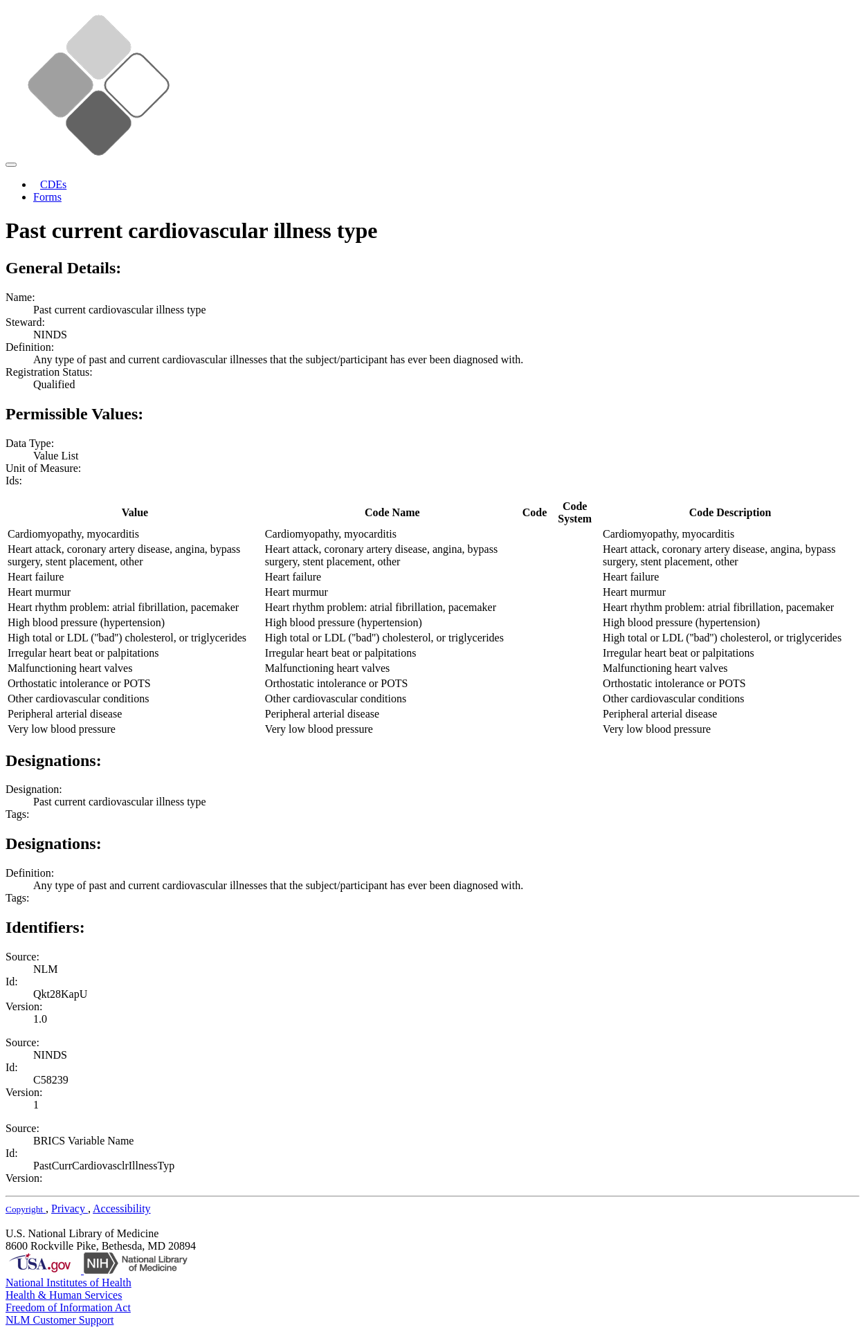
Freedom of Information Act (68, 1307)
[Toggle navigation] (11, 165)
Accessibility (122, 1208)
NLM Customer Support (59, 1320)
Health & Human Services (64, 1295)
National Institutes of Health (68, 1282)
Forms (47, 197)
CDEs (53, 184)
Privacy (69, 1208)
